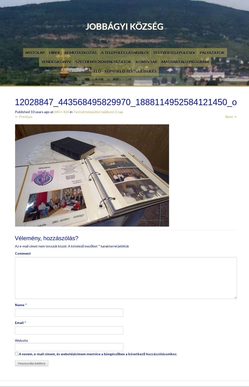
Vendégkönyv (56, 61)
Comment (23, 253)
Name (19, 305)
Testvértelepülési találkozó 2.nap (98, 112)
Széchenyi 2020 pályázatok (103, 61)
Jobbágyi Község (124, 26)
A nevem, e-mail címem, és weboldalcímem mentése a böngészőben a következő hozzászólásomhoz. (98, 354)
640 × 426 (61, 112)
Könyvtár (146, 61)
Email (19, 323)
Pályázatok (212, 52)
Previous (23, 117)
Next (231, 117)
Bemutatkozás (81, 52)
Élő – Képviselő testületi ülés (125, 71)
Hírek (54, 52)
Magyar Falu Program (185, 61)
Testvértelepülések (174, 52)
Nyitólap (35, 52)
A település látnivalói (124, 52)
